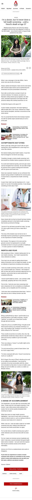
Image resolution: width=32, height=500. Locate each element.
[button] (10, 74)
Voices (16, 17)
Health (20, 473)
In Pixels (22, 8)
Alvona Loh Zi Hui (5, 68)
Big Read (9, 8)
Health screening (13, 473)
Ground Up (29, 8)
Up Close (15, 8)
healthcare (4, 473)
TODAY (3, 8)
